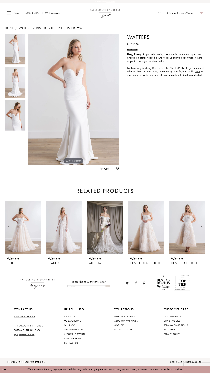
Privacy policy (172, 336)
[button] (13, 15)
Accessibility (171, 331)
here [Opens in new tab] (197, 87)
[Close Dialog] (5, 371)
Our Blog (69, 327)
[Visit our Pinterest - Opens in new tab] (144, 285)
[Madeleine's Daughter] (37, 285)
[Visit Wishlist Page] (201, 15)
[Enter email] (88, 288)
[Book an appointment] (53, 15)
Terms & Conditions (176, 327)
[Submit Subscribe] (106, 288)
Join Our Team (72, 340)
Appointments (172, 318)
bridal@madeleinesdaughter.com (26, 364)
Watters (25, 30)
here (180, 371)
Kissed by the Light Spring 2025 (60, 30)
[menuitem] (13, 15)
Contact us (71, 345)
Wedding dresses (124, 318)
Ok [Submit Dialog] (12, 371)
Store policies (172, 322)
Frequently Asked (74, 331)
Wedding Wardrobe (126, 322)
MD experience (72, 322)
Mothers (119, 327)
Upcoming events (74, 336)
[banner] (105, 15)
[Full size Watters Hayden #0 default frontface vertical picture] (73, 101)
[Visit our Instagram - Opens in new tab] (127, 285)
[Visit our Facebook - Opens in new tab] (136, 285)
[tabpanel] (15, 52)
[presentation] (23, 229)
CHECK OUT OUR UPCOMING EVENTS (127, 2)
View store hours (24, 318)
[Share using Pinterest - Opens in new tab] (117, 171)
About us (69, 318)
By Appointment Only (24, 336)
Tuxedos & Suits (123, 331)
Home (9, 30)
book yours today (192, 90)
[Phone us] (32, 15)
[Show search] (160, 15)
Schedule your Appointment (150, 62)
